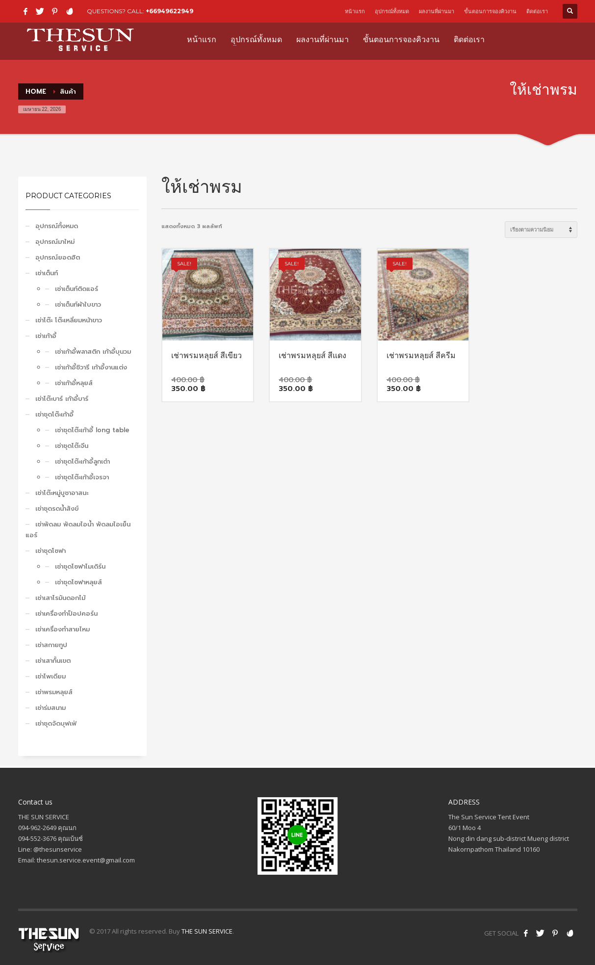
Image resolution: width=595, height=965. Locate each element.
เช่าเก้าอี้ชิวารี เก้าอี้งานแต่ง (91, 367)
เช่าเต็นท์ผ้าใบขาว (78, 304)
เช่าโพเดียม (50, 676)
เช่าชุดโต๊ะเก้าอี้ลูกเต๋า (82, 461)
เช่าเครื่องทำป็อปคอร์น (66, 613)
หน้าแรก (355, 11)
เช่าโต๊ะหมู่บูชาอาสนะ (61, 492)
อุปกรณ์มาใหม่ (55, 241)
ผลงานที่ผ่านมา (436, 11)
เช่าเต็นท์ (46, 273)
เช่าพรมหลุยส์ (54, 692)
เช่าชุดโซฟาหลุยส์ (78, 582)
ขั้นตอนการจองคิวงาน (490, 11)
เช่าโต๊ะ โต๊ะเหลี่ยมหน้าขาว (68, 320)
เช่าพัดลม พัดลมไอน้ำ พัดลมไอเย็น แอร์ (78, 530)
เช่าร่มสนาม (50, 707)
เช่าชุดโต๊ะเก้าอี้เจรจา (82, 477)
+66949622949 (169, 11)
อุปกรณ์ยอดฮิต (57, 257)
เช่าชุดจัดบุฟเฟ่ (56, 723)
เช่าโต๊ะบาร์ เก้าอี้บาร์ (61, 398)
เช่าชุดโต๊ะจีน (71, 445)
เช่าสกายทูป (51, 645)
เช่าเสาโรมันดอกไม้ (60, 597)
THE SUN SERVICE (207, 931)
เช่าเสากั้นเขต (53, 660)
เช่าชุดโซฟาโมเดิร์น (80, 566)
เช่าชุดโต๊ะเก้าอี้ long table (92, 430)
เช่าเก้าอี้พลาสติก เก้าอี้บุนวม (93, 351)
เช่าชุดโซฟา (50, 550)
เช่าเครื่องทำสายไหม (62, 629)
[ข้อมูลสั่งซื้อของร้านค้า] (541, 229)
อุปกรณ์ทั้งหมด (392, 11)
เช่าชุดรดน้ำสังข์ (56, 508)
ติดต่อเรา (537, 11)
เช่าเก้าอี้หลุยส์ (74, 383)
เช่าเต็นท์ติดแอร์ (76, 288)
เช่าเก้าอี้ (45, 335)
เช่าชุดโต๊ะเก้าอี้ (54, 414)
